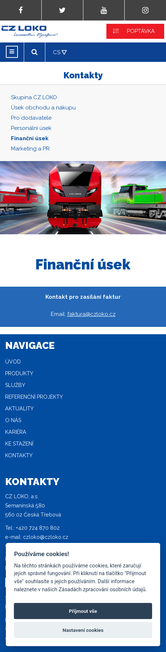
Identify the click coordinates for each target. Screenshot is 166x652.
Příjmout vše (83, 611)
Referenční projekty (34, 397)
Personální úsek (31, 128)
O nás (13, 420)
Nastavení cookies (83, 630)
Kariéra (15, 432)
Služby (15, 385)
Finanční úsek (30, 138)
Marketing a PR (30, 148)
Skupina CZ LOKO (34, 97)
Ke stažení (19, 444)
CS (56, 52)
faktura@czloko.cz (91, 314)
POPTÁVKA (141, 31)
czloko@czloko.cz (45, 537)
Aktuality (19, 408)
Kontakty (19, 455)
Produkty (19, 373)
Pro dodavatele (31, 118)
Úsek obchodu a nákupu (43, 107)
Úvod (13, 362)
